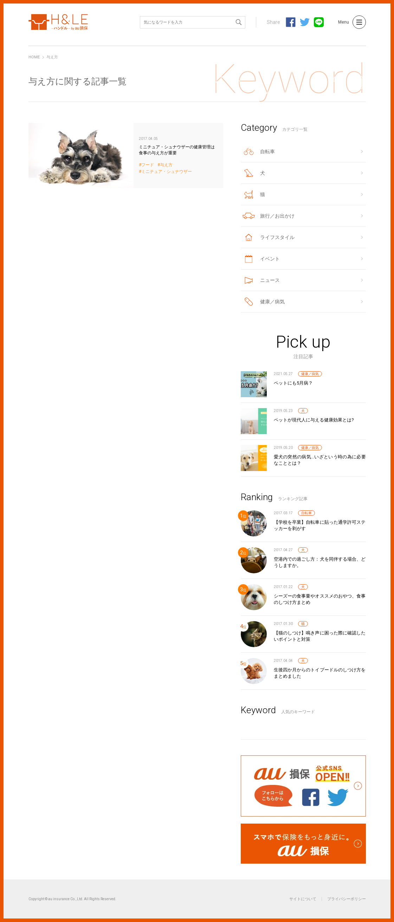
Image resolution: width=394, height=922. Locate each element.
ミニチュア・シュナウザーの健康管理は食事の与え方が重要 (125, 155)
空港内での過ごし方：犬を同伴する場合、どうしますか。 (320, 562)
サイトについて (302, 899)
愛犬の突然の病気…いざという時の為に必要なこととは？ (320, 460)
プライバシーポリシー (346, 899)
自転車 (306, 513)
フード (147, 165)
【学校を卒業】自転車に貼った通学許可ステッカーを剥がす (320, 525)
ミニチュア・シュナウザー (166, 171)
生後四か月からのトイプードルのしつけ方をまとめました (320, 673)
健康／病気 (310, 374)
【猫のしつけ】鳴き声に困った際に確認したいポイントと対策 (320, 636)
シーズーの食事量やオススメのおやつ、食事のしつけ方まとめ (320, 599)
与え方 (166, 165)
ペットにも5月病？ (293, 383)
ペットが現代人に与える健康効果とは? (314, 420)
